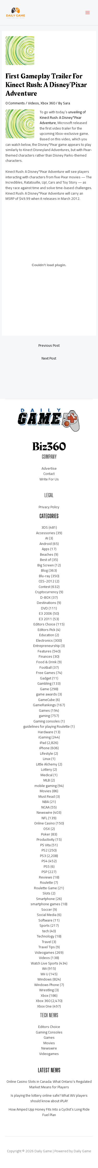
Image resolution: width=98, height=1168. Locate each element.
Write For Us (49, 479)
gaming (44, 715)
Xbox (44, 995)
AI (46, 538)
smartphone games (45, 904)
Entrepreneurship (46, 645)
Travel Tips (46, 947)
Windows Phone (46, 984)
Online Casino (44, 823)
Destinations (46, 602)
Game (44, 688)
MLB (46, 780)
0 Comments (15, 103)
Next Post (49, 358)
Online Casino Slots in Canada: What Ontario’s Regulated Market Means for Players (49, 1084)
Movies (45, 790)
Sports (44, 925)
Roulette (46, 882)
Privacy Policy (49, 506)
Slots (46, 893)
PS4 (45, 861)
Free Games (45, 672)
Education (46, 634)
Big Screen (45, 565)
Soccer (46, 909)
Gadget (45, 678)
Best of (45, 559)
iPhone (44, 747)
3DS (44, 527)
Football (45, 667)
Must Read (46, 796)
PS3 (43, 855)
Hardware (45, 731)
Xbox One (44, 1006)
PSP (44, 871)
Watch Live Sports (44, 963)
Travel (46, 941)
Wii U (44, 974)
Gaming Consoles (49, 1032)
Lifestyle (46, 753)
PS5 (47, 866)
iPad (43, 742)
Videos (33, 103)
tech (45, 931)
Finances (45, 656)
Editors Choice (44, 624)
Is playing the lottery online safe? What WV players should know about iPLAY (49, 1098)
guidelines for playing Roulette (46, 726)
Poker (45, 834)
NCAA (45, 807)
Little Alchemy (46, 764)
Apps (45, 548)
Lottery (46, 769)
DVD (44, 608)
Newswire (44, 812)
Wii (44, 968)
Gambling (44, 683)
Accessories (45, 532)
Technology (45, 936)
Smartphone (45, 898)
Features (44, 651)
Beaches (46, 554)
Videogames (44, 952)
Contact (49, 473)
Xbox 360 (48, 103)
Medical (47, 774)
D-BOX (45, 597)
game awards (46, 694)
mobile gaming (45, 785)
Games (44, 710)
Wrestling (46, 990)
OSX (46, 828)
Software (45, 920)
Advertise (49, 468)
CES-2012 (46, 581)
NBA (45, 801)
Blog (44, 570)
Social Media (46, 914)
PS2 (45, 850)
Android (45, 543)
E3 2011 (45, 618)
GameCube (46, 699)
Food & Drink (46, 661)
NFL (44, 818)
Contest (44, 586)
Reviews (45, 877)
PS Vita (45, 845)
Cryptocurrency (46, 591)
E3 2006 (45, 613)
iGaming (44, 737)
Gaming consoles (46, 721)
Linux (46, 758)
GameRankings (44, 704)
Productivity (46, 839)
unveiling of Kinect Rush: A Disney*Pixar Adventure (63, 117)
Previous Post (49, 345)
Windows (44, 979)
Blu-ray (44, 575)
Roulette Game (45, 888)
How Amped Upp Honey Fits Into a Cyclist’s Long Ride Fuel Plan (49, 1112)
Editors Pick (46, 629)
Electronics (44, 640)
